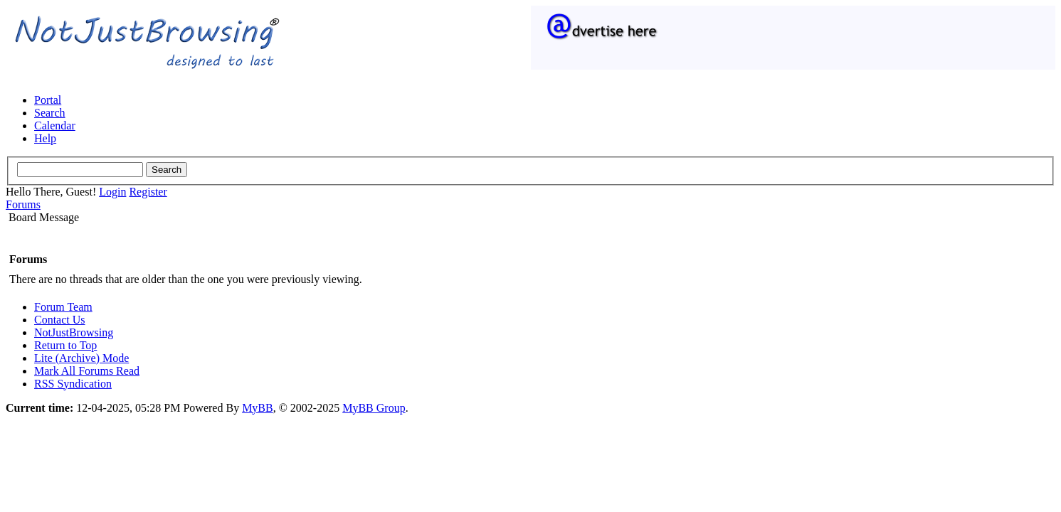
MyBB (257, 408)
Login (112, 192)
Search (49, 113)
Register (148, 192)
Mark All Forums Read (86, 371)
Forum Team (63, 307)
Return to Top (65, 345)
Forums (23, 204)
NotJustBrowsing (73, 332)
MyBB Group (373, 408)
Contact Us (59, 320)
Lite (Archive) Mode (81, 358)
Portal (47, 100)
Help (45, 138)
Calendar (54, 125)
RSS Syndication (73, 384)
